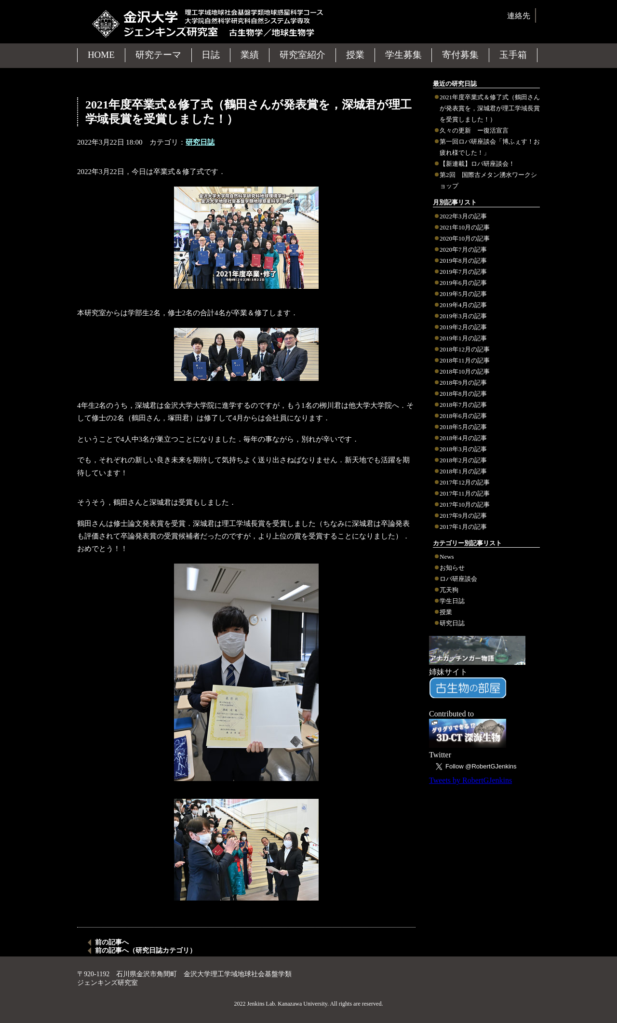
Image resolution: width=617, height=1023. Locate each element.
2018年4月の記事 (463, 438)
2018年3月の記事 (463, 449)
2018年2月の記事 (463, 460)
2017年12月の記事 (465, 482)
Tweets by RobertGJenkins (470, 780)
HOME (101, 55)
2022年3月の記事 (463, 216)
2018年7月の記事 (463, 404)
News (447, 556)
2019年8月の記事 (463, 260)
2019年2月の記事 (463, 327)
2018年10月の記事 (465, 371)
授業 (446, 612)
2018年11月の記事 (465, 360)
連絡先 (518, 16)
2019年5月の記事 (463, 293)
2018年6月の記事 (463, 415)
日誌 (210, 55)
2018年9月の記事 (463, 382)
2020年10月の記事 (465, 238)
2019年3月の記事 (463, 316)
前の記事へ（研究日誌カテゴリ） (145, 950)
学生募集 (403, 55)
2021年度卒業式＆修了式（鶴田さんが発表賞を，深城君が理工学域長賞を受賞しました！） (490, 108)
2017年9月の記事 (463, 515)
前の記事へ (112, 942)
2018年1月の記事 (463, 471)
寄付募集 (460, 55)
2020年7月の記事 (463, 249)
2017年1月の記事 (463, 526)
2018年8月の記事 (463, 393)
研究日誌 (452, 623)
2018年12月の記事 (465, 349)
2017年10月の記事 (465, 504)
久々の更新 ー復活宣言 (474, 130)
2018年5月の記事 (463, 427)
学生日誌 (452, 601)
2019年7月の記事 (463, 271)
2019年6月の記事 (463, 282)
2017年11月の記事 (465, 493)
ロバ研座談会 (458, 578)
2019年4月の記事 (463, 305)
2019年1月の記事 (463, 338)
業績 (250, 55)
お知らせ (452, 567)
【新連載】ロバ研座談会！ (477, 163)
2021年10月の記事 (465, 227)
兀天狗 (449, 589)
